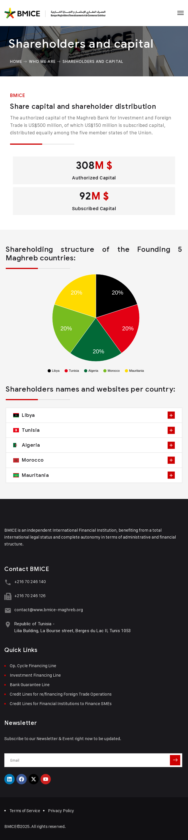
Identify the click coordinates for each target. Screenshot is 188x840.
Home (16, 61)
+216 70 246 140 (30, 581)
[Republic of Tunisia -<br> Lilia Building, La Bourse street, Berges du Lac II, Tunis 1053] (7, 624)
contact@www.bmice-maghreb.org (48, 609)
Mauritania (35, 475)
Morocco (33, 460)
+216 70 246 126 (30, 595)
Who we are (42, 61)
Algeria (31, 445)
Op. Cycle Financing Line (33, 665)
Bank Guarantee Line (30, 684)
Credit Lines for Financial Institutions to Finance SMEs (61, 703)
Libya (28, 415)
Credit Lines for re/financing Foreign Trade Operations (61, 694)
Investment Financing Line (35, 675)
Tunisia (31, 430)
